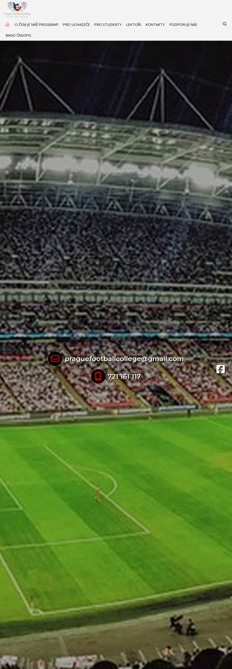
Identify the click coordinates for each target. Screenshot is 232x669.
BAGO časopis (18, 35)
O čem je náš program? (36, 24)
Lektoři (133, 24)
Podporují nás (183, 24)
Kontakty (155, 24)
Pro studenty (108, 24)
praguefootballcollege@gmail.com (124, 359)
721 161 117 (124, 376)
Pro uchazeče (76, 24)
